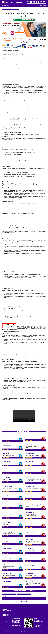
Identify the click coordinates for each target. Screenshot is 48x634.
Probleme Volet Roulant (6, 610)
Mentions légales (5, 607)
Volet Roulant (4, 609)
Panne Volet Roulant (5, 5)
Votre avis (4, 596)
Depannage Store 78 (5, 615)
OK (40, 631)
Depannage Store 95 (5, 614)
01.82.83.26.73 (18, 625)
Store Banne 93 (4, 613)
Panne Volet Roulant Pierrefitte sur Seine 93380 (24, 416)
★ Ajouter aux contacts (38, 627)
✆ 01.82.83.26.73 (36, 2)
